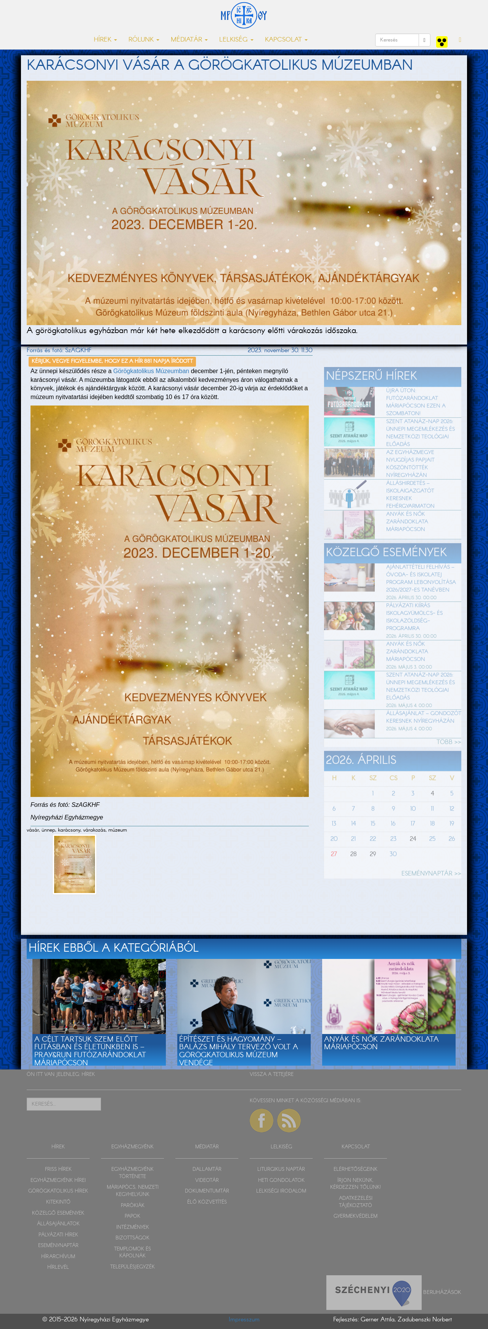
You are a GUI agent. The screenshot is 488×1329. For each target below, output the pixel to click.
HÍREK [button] (105, 40)
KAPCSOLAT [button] (286, 40)
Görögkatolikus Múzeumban (151, 371)
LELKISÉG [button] (236, 40)
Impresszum (244, 1319)
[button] (460, 40)
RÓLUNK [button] (143, 40)
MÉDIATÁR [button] (189, 40)
